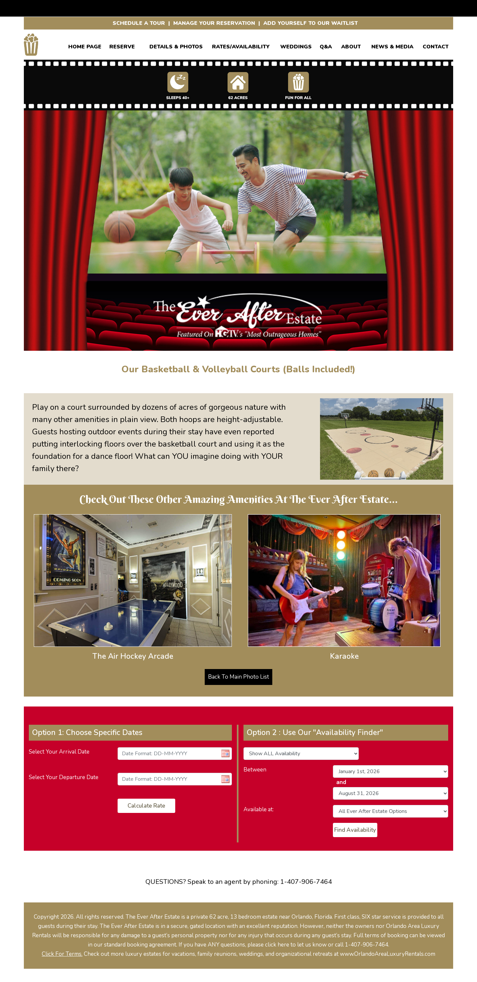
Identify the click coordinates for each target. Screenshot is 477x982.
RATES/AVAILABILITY (241, 45)
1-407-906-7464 (306, 881)
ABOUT (351, 45)
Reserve (122, 45)
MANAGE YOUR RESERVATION (214, 23)
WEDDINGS (296, 45)
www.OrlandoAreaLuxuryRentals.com (387, 954)
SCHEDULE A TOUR (139, 23)
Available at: (258, 809)
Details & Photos (176, 45)
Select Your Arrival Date (59, 752)
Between (254, 769)
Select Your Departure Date (63, 777)
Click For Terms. (62, 954)
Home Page (84, 45)
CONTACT (436, 45)
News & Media (392, 45)
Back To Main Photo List (238, 677)
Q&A (326, 45)
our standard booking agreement (135, 945)
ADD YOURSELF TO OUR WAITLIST (310, 23)
